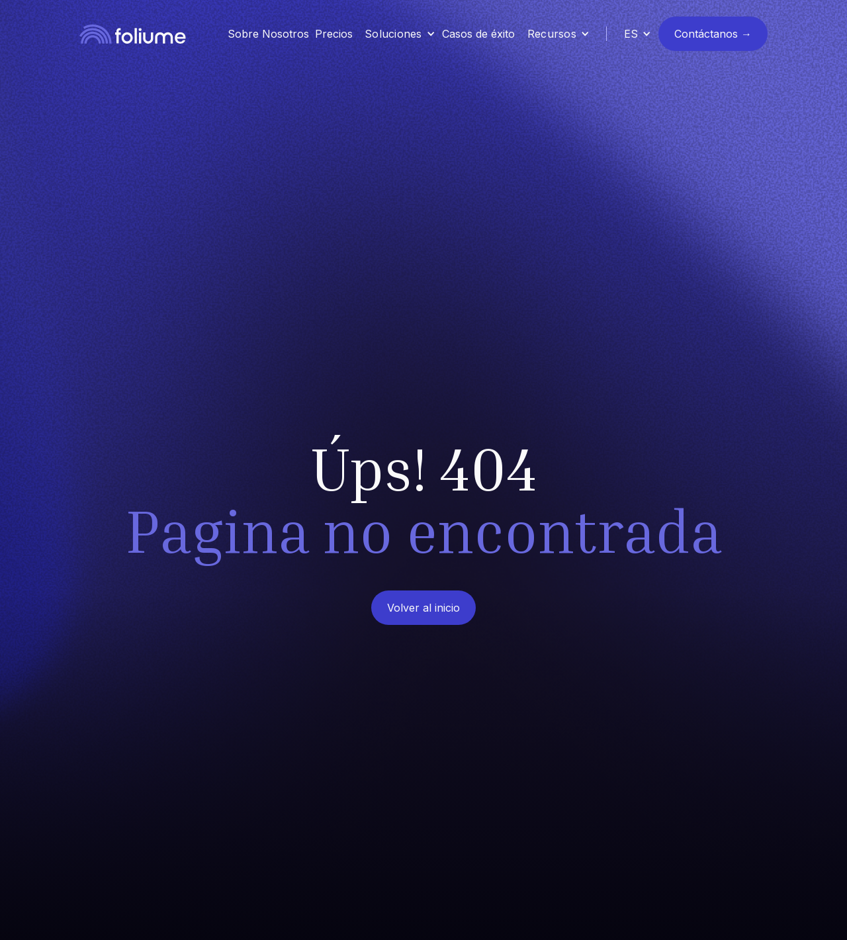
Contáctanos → (713, 33)
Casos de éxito (478, 33)
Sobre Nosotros (268, 33)
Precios (334, 33)
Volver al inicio (423, 607)
